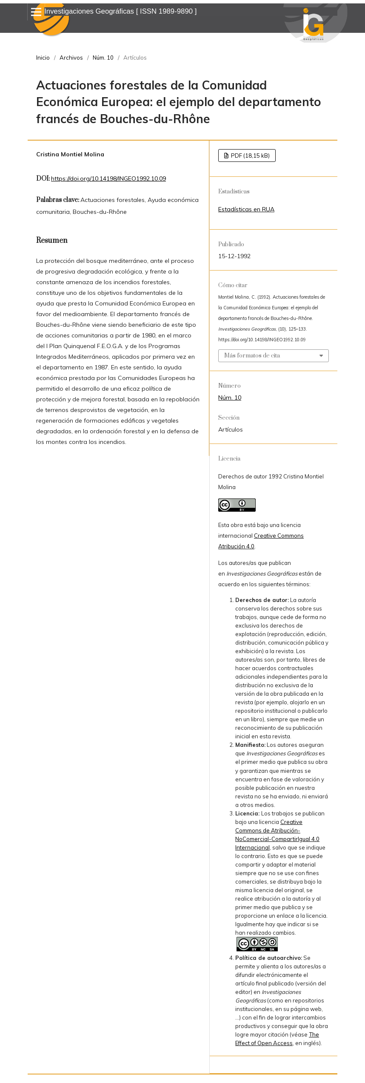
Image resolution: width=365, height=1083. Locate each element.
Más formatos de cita (252, 356)
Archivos (71, 57)
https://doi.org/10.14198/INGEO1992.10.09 (108, 178)
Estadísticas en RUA (246, 209)
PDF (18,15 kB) (250, 155)
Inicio (43, 57)
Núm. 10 (103, 57)
